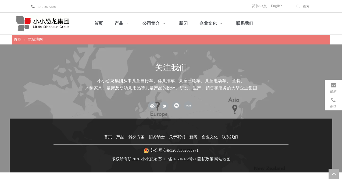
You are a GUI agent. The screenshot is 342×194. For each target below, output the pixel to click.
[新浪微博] (152, 105)
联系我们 (230, 137)
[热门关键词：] (298, 6)
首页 (108, 137)
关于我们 (177, 137)
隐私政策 (205, 159)
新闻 (193, 137)
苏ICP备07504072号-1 (177, 159)
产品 (120, 137)
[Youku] (164, 105)
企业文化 (210, 137)
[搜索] (321, 6)
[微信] (176, 105)
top (334, 174)
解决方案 (137, 137)
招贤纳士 (157, 137)
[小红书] (188, 105)
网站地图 (222, 159)
